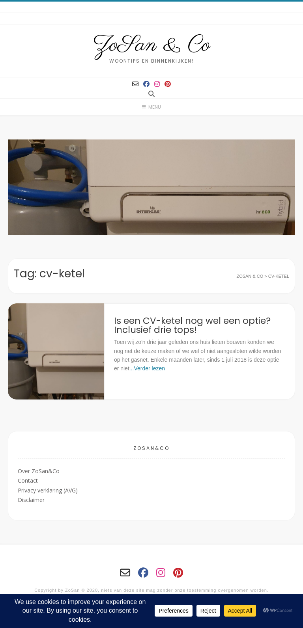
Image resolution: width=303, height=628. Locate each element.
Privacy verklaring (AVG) (48, 490)
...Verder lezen (147, 368)
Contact (28, 480)
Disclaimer (31, 500)
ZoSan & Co (151, 45)
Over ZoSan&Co (39, 471)
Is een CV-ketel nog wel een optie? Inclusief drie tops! (192, 325)
